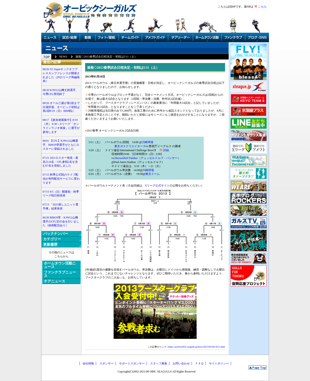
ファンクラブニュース (60, 274)
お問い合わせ (181, 363)
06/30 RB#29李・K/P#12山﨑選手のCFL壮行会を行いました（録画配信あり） (61, 221)
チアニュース (54, 281)
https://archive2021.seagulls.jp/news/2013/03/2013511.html (196, 346)
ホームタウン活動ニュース (60, 265)
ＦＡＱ (199, 363)
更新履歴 (50, 244)
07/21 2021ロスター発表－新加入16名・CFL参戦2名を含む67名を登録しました (60, 162)
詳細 (166, 150)
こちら (262, 6)
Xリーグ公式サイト (157, 185)
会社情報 (88, 363)
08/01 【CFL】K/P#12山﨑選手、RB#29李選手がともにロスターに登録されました (61, 144)
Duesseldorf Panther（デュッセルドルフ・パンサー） (147, 158)
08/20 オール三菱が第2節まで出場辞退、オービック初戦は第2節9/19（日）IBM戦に (61, 107)
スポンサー (106, 363)
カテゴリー (52, 239)
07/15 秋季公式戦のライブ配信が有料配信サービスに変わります (61, 178)
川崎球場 (147, 142)
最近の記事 (52, 62)
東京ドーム (152, 174)
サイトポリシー (219, 363)
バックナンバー (55, 234)
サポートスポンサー (132, 363)
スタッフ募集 (158, 363)
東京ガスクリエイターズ (130, 146)
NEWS (63, 56)
